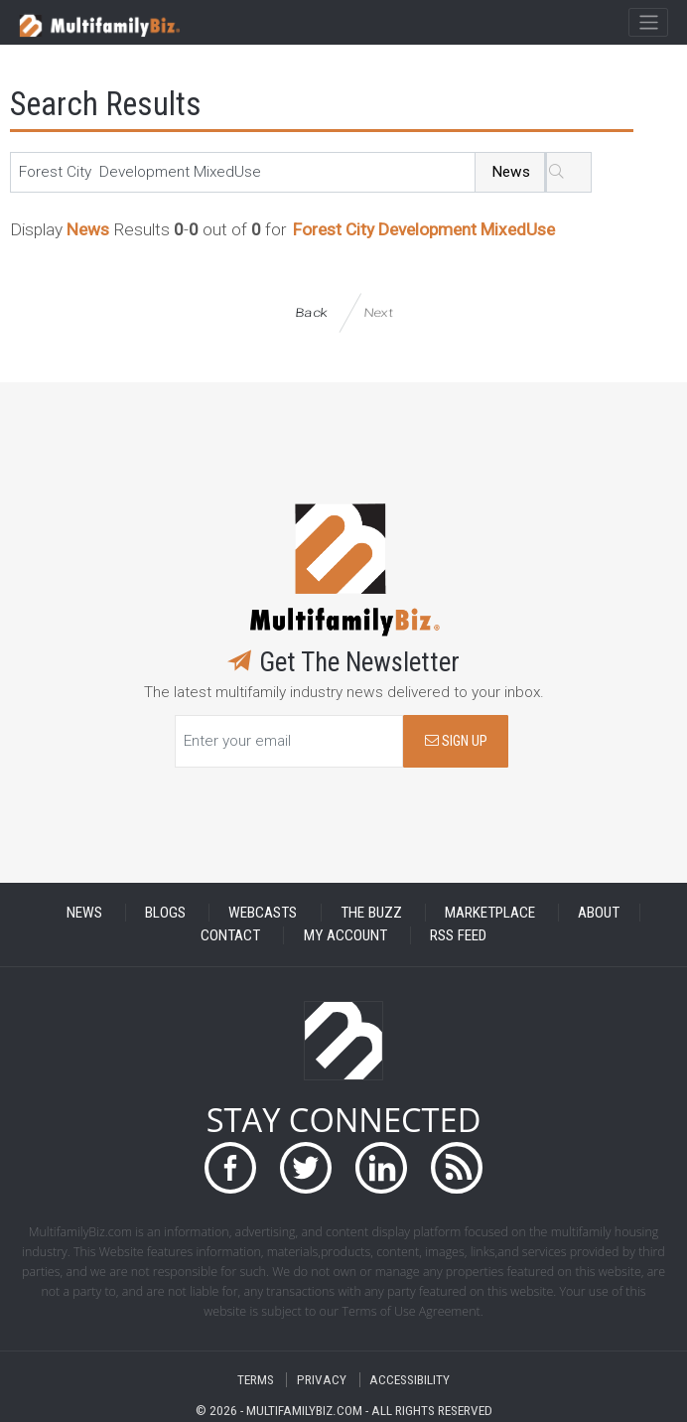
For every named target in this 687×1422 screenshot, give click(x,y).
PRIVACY (321, 1379)
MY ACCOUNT (345, 935)
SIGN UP (456, 741)
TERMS (255, 1379)
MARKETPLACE (490, 913)
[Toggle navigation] (647, 23)
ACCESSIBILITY (409, 1379)
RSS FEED (458, 935)
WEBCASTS (262, 913)
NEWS (84, 913)
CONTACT (230, 935)
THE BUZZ (371, 913)
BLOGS (165, 913)
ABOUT (598, 913)
